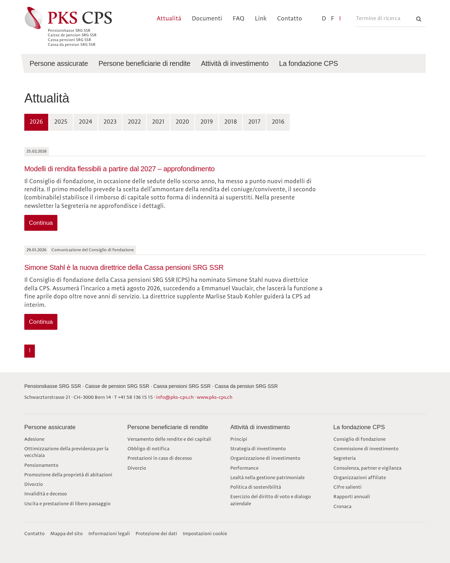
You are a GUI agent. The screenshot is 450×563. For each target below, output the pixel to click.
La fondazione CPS (359, 427)
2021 (158, 122)
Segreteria (344, 458)
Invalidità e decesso (45, 493)
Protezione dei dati (156, 533)
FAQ (238, 19)
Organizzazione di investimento (265, 458)
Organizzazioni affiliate (359, 477)
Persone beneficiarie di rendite (167, 427)
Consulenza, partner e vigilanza (367, 468)
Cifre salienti (347, 487)
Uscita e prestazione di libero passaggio (67, 503)
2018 (230, 122)
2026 (36, 122)
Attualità (169, 19)
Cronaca (342, 506)
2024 (85, 122)
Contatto (289, 19)
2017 (254, 122)
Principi (238, 439)
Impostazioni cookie (205, 533)
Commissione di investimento (366, 448)
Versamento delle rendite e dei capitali (169, 439)
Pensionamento (41, 465)
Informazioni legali (109, 533)
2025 (61, 122)
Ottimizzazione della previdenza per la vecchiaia (66, 452)
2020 (182, 122)
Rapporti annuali (351, 496)
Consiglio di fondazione (359, 439)
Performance (244, 468)
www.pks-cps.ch (214, 397)
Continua (41, 222)
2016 (278, 122)
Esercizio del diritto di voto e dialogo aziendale (270, 500)
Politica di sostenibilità (255, 487)
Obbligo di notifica (148, 448)
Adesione (34, 439)
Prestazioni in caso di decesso (159, 458)
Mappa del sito (66, 533)
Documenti (207, 19)
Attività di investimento (260, 427)
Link (261, 19)
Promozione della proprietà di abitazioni (68, 474)
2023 (110, 122)
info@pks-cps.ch (175, 397)
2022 (134, 122)
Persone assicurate (50, 427)
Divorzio (33, 484)
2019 (206, 122)
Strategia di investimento (258, 448)
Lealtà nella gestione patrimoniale (267, 477)
